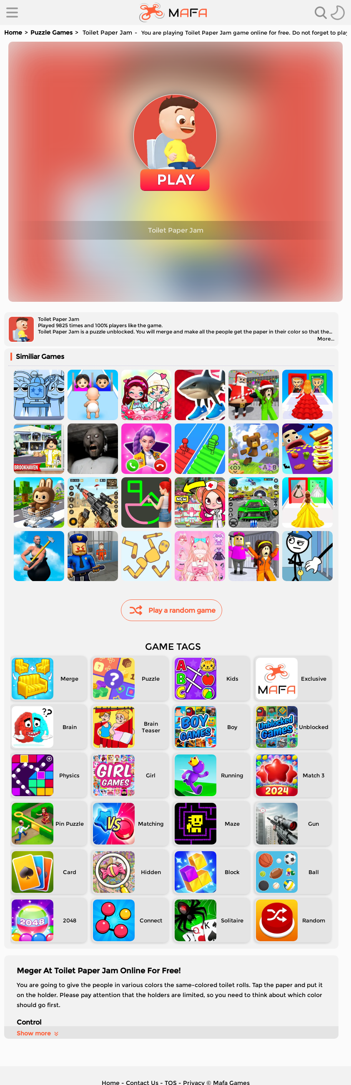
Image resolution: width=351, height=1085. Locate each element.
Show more (38, 1033)
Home (13, 32)
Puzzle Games (51, 32)
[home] (173, 12)
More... (325, 339)
